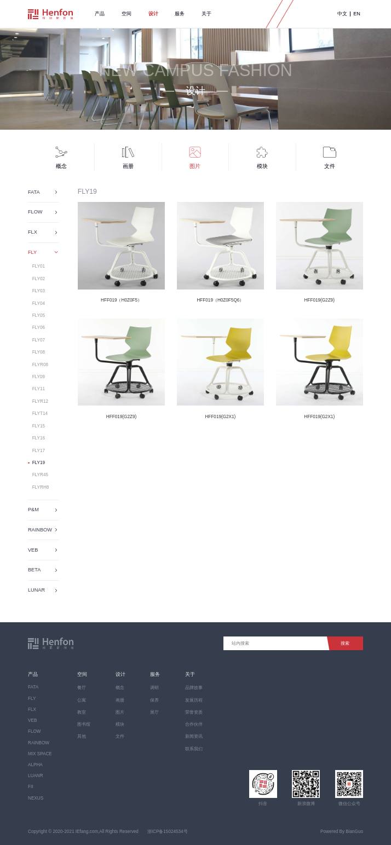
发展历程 (194, 700)
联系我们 (194, 748)
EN (356, 13)
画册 (120, 700)
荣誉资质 (194, 712)
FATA (33, 687)
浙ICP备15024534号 (167, 831)
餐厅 (81, 687)
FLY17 (38, 450)
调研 (154, 687)
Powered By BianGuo (341, 831)
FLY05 (38, 315)
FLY (32, 698)
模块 (120, 724)
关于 (206, 13)
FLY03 (38, 290)
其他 (81, 736)
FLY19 (38, 462)
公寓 (81, 700)
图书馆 (83, 724)
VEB (32, 720)
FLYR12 (40, 401)
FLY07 (38, 340)
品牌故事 (194, 687)
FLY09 (38, 376)
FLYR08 (40, 364)
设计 (153, 13)
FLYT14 (40, 413)
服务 (180, 13)
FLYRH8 (40, 487)
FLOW (34, 731)
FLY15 (38, 426)
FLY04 (38, 303)
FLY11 (38, 388)
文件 (120, 736)
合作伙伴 (194, 724)
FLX (32, 709)
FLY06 (38, 327)
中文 (342, 13)
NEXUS (35, 798)
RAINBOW (38, 742)
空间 (126, 13)
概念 (120, 687)
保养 (154, 700)
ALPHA (35, 764)
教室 (81, 712)
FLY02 (38, 278)
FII (30, 786)
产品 (100, 13)
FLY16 (38, 438)
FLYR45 (40, 474)
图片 (120, 712)
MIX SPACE (40, 753)
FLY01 (38, 266)
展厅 (154, 712)
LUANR (35, 775)
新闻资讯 (194, 736)
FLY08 (38, 352)
